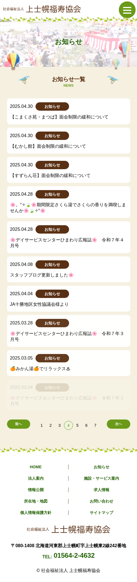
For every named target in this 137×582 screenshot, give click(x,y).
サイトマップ (101, 512)
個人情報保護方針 (35, 512)
